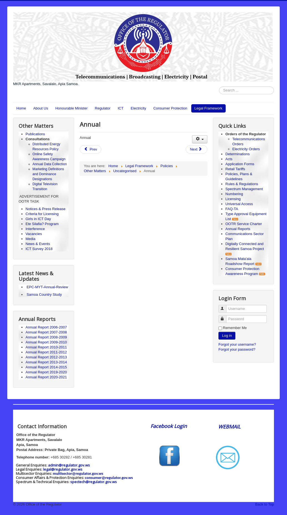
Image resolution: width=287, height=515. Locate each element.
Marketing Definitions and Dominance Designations (48, 174)
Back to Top (264, 504)
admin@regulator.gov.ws (69, 465)
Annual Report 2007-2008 (46, 332)
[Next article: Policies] (196, 149)
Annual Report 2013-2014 (46, 362)
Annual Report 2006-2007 (47, 327)
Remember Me (235, 328)
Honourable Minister (71, 108)
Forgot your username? (237, 344)
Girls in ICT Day (38, 219)
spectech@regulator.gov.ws (93, 481)
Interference (35, 229)
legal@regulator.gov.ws (62, 469)
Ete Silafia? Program (42, 224)
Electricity (138, 108)
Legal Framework (208, 108)
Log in (227, 335)
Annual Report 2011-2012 (46, 352)
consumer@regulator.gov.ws (109, 477)
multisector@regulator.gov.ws (78, 473)
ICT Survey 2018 (39, 249)
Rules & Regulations (241, 184)
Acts (228, 159)
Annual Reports (237, 229)
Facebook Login (169, 426)
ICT (121, 108)
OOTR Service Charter (243, 224)
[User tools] (199, 139)
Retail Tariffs (235, 169)
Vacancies (34, 234)
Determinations (237, 154)
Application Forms (239, 164)
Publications (35, 134)
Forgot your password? (236, 349)
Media (30, 239)
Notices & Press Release (46, 209)
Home (21, 108)
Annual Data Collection (49, 164)
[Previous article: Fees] (90, 149)
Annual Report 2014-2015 (46, 367)
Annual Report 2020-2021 (46, 377)
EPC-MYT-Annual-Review (47, 287)
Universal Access (239, 204)
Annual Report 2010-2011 (46, 347)
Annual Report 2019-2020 (46, 372)
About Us (40, 108)
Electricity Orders (246, 149)
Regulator (102, 108)
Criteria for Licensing (42, 214)
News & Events (38, 244)
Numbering (234, 194)
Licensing (233, 199)
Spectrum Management (244, 189)
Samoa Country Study (44, 294)
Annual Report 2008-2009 (46, 337)
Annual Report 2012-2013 (46, 357)
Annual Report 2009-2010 (46, 342)
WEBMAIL (229, 426)
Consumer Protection (170, 108)
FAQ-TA (231, 209)
